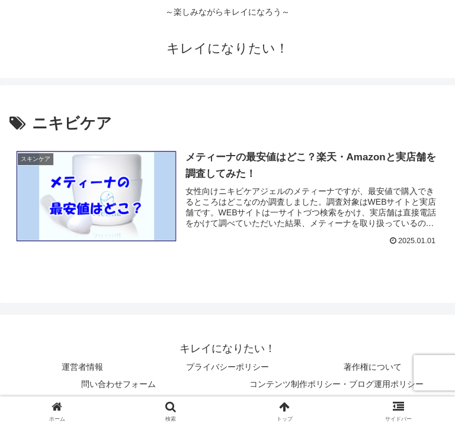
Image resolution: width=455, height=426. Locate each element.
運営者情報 (82, 367)
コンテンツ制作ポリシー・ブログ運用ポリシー (336, 384)
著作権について (373, 367)
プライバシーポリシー (227, 367)
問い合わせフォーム (118, 384)
